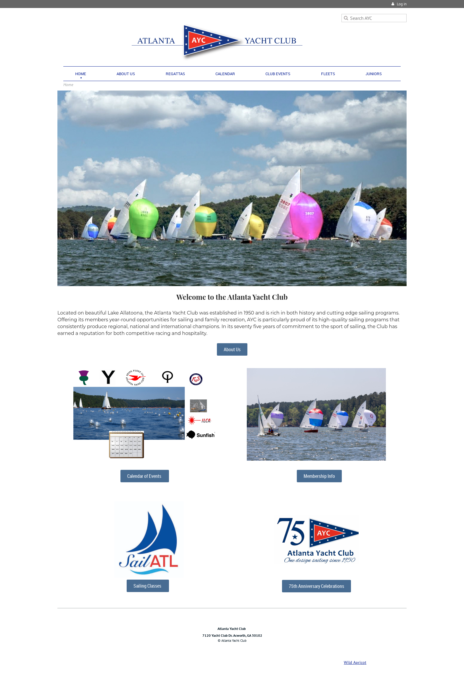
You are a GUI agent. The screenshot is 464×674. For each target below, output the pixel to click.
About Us (232, 349)
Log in (402, 4)
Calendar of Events (144, 476)
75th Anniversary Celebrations (316, 586)
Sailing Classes (147, 586)
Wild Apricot (355, 662)
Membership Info (319, 476)
